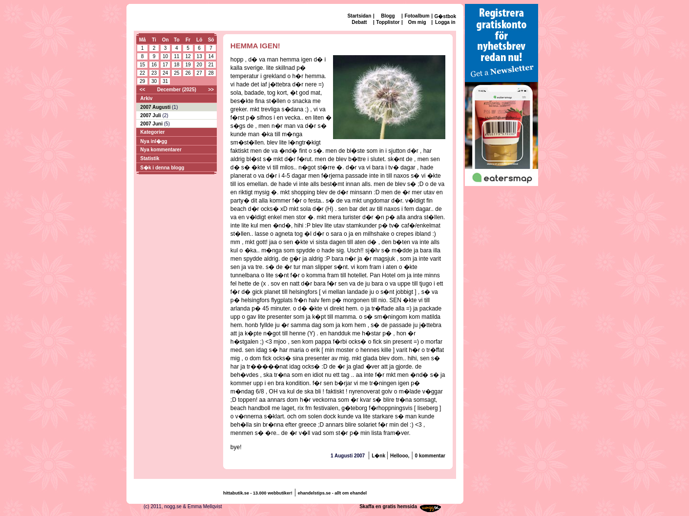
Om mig (417, 22)
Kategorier (152, 132)
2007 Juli (151, 115)
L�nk (379, 455)
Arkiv (146, 98)
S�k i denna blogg (162, 167)
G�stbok (445, 16)
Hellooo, (399, 455)
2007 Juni (152, 123)
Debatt (359, 22)
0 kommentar (430, 455)
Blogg (388, 16)
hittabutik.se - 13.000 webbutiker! (257, 493)
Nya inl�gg (153, 141)
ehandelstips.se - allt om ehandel (332, 493)
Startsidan (359, 16)
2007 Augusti (156, 107)
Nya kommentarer (160, 149)
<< (143, 89)
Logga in (445, 22)
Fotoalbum (416, 16)
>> (211, 89)
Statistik (149, 158)
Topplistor (387, 22)
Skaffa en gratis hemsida (388, 506)
